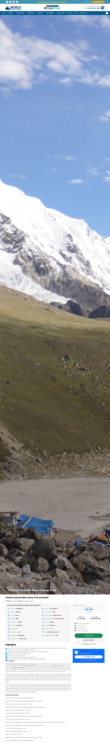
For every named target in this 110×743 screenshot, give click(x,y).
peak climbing (50, 13)
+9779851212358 (93, 8)
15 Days (11, 601)
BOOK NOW (88, 635)
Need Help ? (88, 2)
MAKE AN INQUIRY (88, 640)
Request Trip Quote (98, 2)
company (10, 13)
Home (3, 13)
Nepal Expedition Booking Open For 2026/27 (52, 2)
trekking (40, 13)
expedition (31, 13)
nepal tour (60, 13)
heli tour (70, 13)
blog (76, 13)
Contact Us (83, 13)
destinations (20, 13)
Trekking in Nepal (25, 601)
